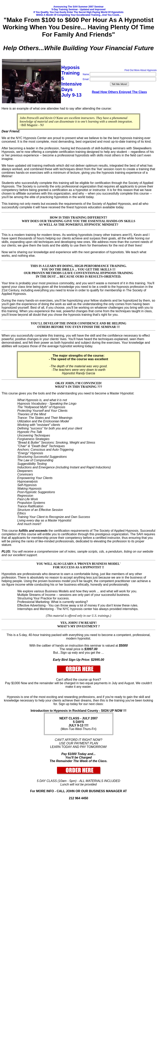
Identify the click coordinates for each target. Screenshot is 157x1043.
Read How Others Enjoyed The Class (119, 92)
